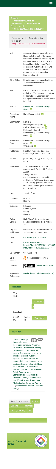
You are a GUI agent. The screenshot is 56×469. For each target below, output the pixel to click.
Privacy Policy (21, 441)
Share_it (14, 18)
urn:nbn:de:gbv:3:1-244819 (34, 237)
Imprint (11, 441)
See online (38, 302)
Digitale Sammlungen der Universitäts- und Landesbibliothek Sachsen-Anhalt (25, 23)
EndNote (14, 406)
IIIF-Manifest (27, 406)
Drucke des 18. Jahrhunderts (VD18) (28, 29)
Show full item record (19, 401)
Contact (11, 444)
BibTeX (35, 401)
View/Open (39, 318)
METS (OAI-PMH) (18, 410)
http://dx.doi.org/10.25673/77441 (37, 248)
